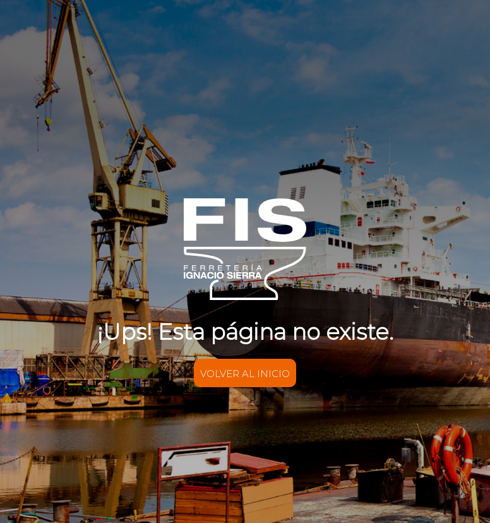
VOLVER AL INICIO (245, 374)
